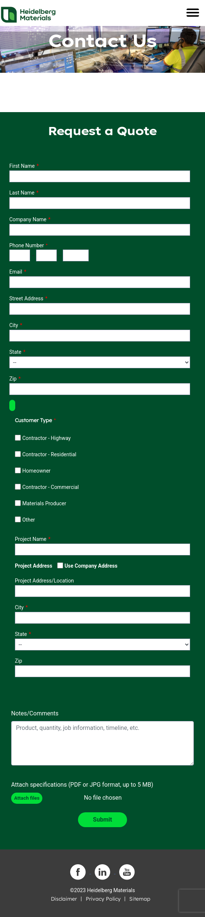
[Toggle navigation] (192, 13)
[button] (12, 405)
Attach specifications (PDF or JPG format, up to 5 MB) (82, 784)
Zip (13, 379)
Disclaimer (64, 898)
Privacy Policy (103, 898)
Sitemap (139, 898)
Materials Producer (44, 503)
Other (28, 520)
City (13, 325)
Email (15, 272)
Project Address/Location (44, 581)
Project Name (30, 539)
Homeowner (36, 471)
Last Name (22, 193)
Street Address (26, 298)
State (15, 352)
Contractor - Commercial (50, 487)
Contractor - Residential (49, 454)
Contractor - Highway (46, 438)
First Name (22, 166)
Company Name (27, 219)
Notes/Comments (35, 713)
